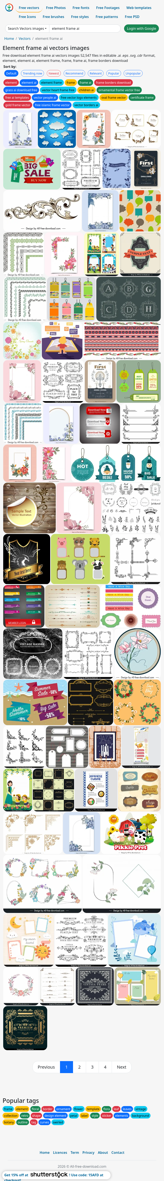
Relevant (96, 73)
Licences (60, 1152)
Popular (113, 73)
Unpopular (133, 73)
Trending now (32, 73)
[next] (122, 1067)
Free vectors (29, 7)
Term (74, 1152)
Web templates (138, 7)
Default (11, 73)
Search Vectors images (26, 28)
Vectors (25, 38)
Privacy (88, 1152)
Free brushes (53, 16)
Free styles (80, 16)
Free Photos (56, 7)
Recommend (74, 73)
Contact (117, 1152)
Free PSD (132, 16)
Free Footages (108, 7)
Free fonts (81, 7)
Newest (54, 73)
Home (9, 38)
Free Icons (27, 16)
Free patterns (107, 16)
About (103, 1152)
